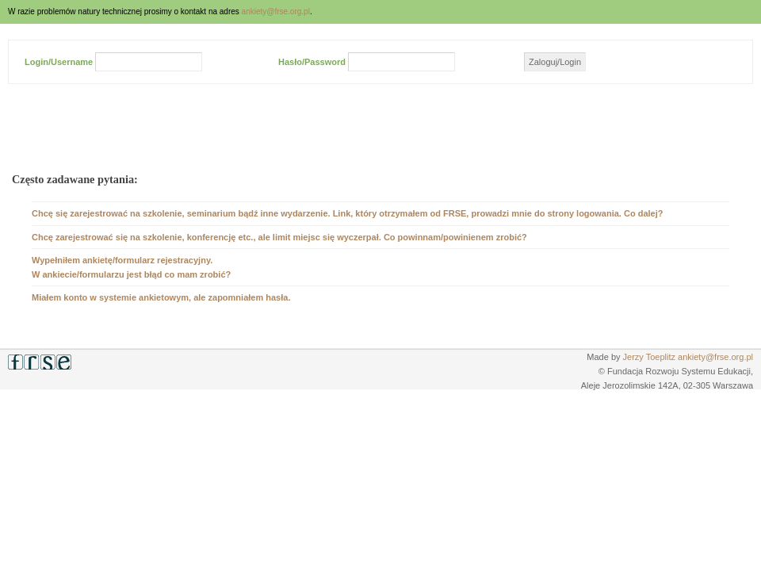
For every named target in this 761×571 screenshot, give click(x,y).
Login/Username (59, 62)
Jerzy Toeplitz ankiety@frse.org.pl (688, 357)
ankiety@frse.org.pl (276, 11)
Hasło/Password (312, 62)
